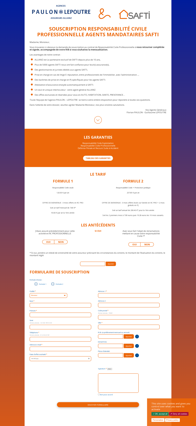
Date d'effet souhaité (38, 354)
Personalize (158, 420)
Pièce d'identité (104, 351)
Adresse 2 (102, 301)
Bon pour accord (106, 395)
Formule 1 (40, 284)
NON (62, 241)
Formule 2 (57, 284)
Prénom (33, 311)
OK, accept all (160, 414)
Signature (105, 369)
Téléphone (34, 332)
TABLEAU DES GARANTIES (98, 158)
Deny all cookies (178, 414)
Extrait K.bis (102, 342)
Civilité (33, 291)
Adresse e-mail (36, 345)
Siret (31, 320)
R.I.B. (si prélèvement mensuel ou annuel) (113, 332)
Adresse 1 (102, 291)
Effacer (109, 369)
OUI (50, 241)
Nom (32, 301)
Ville (100, 323)
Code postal (103, 310)
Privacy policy (172, 420)
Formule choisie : (36, 280)
